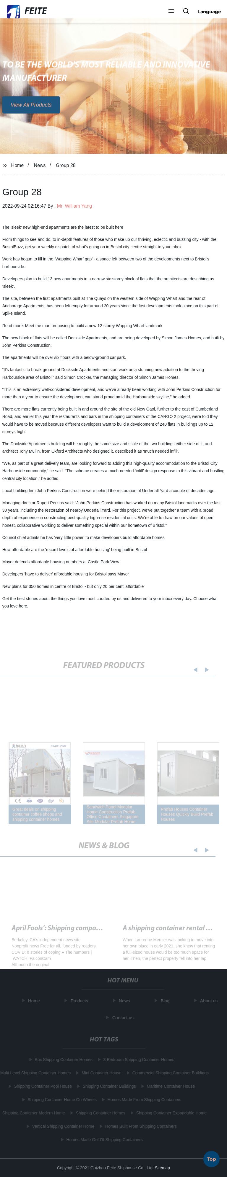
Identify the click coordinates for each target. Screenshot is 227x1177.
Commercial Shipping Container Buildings (170, 1073)
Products (80, 1000)
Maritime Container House (170, 1086)
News (40, 165)
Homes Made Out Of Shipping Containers (104, 1139)
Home (17, 165)
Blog (165, 1000)
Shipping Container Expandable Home (170, 1113)
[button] (171, 11)
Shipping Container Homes (99, 1113)
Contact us (123, 1017)
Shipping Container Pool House (42, 1086)
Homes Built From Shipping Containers (140, 1126)
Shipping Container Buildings (108, 1086)
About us (209, 1000)
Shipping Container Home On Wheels (61, 1099)
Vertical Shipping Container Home (62, 1126)
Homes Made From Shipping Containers (144, 1099)
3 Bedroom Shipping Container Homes (138, 1059)
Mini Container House (101, 1073)
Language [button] (209, 11)
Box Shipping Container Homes (63, 1059)
